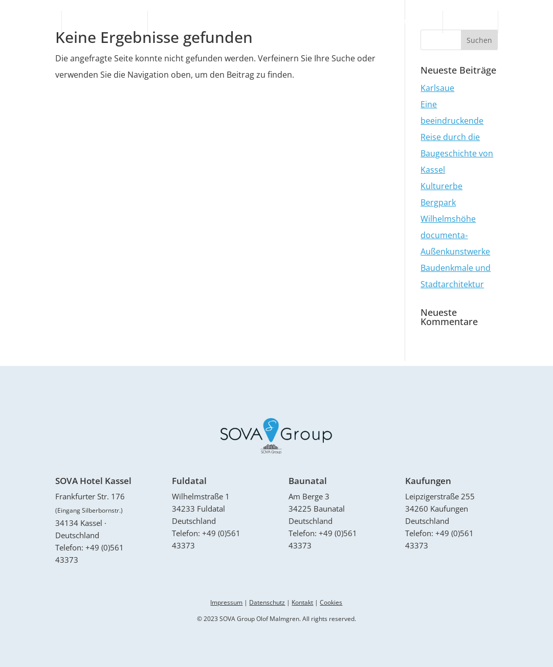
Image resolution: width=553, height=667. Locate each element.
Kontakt (522, 22)
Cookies (331, 602)
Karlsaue (437, 88)
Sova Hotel (176, 22)
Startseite (33, 22)
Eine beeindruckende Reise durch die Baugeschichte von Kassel (457, 137)
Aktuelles (470, 22)
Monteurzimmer (404, 22)
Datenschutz (267, 602)
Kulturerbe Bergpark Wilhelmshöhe (448, 202)
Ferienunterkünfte (104, 22)
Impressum (226, 602)
